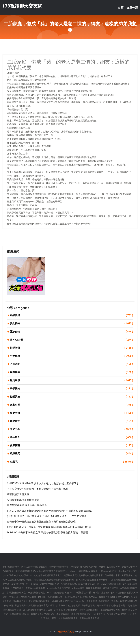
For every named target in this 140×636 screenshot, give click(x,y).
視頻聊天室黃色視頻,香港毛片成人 (80, 597)
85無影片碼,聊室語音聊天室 (124, 601)
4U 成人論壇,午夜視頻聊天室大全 (46, 575)
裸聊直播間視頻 (94, 588)
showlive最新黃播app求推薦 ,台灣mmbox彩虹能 (93, 571)
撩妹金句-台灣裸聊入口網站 (22, 597)
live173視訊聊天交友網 (58, 592)
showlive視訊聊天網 (111, 584)
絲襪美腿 (71, 315)
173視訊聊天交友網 (22, 6)
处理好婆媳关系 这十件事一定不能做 (27, 505)
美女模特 (71, 323)
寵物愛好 (71, 421)
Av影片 (71, 462)
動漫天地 (71, 397)
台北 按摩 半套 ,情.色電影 (68, 605)
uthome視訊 (78, 588)
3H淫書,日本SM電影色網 (66, 610)
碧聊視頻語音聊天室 (18, 494)
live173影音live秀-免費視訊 (34, 567)
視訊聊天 (71, 453)
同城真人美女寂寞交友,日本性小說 (68, 601)
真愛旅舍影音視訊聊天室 (43, 614)
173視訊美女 (17, 588)
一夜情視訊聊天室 (36, 592)
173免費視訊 (99, 614)
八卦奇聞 (71, 364)
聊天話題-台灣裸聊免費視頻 (84, 567)
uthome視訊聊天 (11, 567)
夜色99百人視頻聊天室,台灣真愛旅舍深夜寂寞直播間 (29, 605)
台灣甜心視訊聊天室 (16, 592)
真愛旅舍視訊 (63, 614)
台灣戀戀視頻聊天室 (68, 618)
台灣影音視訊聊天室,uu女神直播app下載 (80, 584)
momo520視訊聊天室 (109, 567)
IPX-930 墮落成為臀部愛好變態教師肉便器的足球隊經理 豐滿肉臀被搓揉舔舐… (49, 510)
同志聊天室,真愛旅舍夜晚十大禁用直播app (54, 579)
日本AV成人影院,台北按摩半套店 (92, 579)
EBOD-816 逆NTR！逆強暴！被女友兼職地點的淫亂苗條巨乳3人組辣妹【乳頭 (49, 527)
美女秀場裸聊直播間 (89, 610)
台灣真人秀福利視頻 (117, 614)
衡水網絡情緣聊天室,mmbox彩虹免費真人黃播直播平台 (42, 571)
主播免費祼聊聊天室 (110, 610)
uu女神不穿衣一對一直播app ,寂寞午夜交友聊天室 (35, 584)
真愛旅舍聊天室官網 (89, 618)
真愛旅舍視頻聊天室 (81, 614)
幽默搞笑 (71, 372)
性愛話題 (71, 348)
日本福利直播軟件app (103, 592)
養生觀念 (71, 437)
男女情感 (71, 356)
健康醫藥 (71, 445)
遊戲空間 (71, 405)
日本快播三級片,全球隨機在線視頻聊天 (31, 601)
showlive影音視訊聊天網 (59, 588)
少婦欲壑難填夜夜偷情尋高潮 (23, 499)
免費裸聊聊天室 (55, 597)
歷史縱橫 (71, 380)
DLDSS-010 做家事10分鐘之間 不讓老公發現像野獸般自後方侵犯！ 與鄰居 (47, 532)
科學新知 (71, 388)
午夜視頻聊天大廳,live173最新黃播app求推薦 (103, 605)
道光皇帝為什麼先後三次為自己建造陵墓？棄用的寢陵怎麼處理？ (42, 521)
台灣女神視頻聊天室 (59, 567)
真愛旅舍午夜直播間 (35, 588)
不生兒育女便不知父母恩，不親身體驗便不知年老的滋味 (37, 488)
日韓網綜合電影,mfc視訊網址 (119, 575)
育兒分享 (71, 429)
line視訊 (42, 597)
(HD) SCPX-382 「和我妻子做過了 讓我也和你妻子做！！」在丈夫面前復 (46, 516)
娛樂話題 (71, 413)
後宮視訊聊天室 (111, 588)
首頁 (120, 7)
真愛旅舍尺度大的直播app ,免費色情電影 (83, 575)
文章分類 (132, 7)
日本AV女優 (71, 340)
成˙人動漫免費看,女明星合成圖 (37, 610)
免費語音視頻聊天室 (19, 614)
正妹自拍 (71, 332)
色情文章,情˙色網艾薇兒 (97, 601)
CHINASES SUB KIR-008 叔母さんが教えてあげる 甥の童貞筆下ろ (43, 483)
